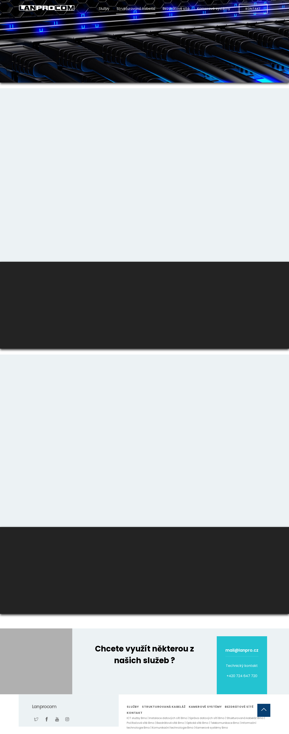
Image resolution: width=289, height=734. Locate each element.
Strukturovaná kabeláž (136, 8)
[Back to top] (263, 710)
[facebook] (46, 719)
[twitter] (36, 719)
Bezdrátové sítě (176, 8)
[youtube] (57, 719)
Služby (104, 8)
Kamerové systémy (213, 8)
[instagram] (67, 719)
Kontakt (253, 9)
